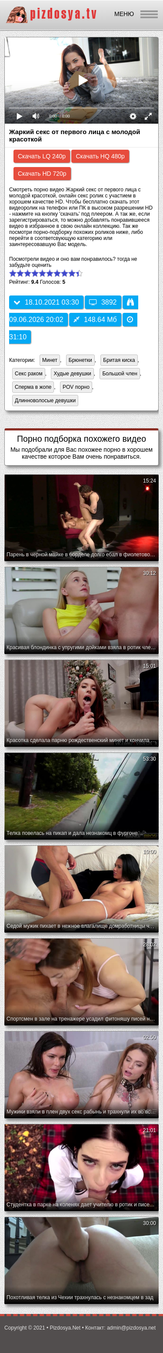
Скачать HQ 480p (100, 156)
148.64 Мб (95, 319)
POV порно (76, 387)
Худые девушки (72, 374)
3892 (103, 302)
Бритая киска (119, 360)
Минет (49, 360)
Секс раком (29, 374)
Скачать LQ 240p (42, 156)
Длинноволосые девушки (45, 400)
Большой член (119, 374)
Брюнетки (80, 360)
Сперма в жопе (33, 387)
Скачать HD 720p (42, 173)
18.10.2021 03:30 (46, 302)
